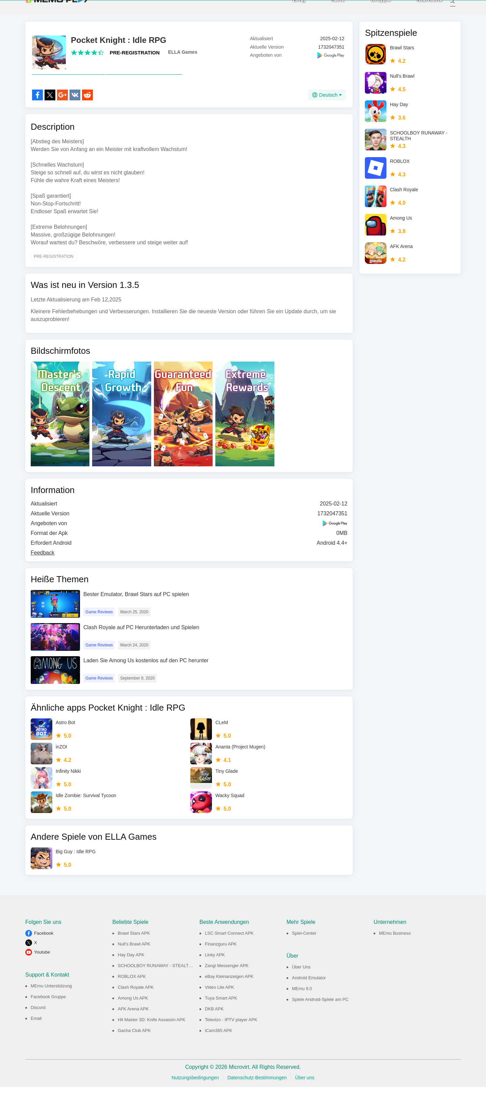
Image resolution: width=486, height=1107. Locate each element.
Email (36, 1038)
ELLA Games (182, 57)
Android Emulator (309, 997)
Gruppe (373, 10)
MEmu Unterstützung (51, 1005)
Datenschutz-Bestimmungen (257, 1097)
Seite (331, 10)
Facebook (43, 953)
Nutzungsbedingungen (195, 1097)
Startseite (422, 10)
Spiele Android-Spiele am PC (320, 1019)
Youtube (42, 972)
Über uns (305, 1097)
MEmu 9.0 (302, 1008)
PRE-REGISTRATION (135, 57)
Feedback (42, 572)
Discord (38, 1027)
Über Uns (301, 986)
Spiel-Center (304, 953)
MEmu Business (395, 953)
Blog (292, 10)
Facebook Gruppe (48, 1016)
